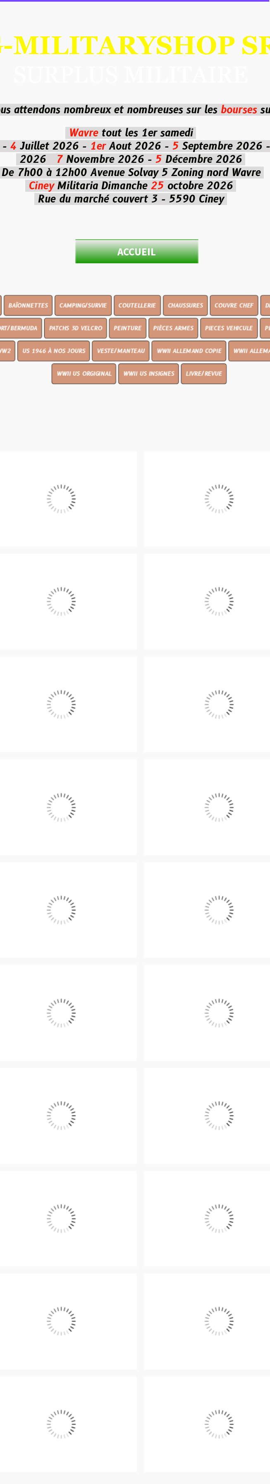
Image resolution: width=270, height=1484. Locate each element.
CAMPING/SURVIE (86, 338)
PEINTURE (128, 360)
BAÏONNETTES (34, 338)
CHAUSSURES (182, 338)
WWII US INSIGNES (148, 403)
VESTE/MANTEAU (121, 381)
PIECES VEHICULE (223, 360)
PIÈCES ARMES (171, 360)
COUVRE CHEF (228, 338)
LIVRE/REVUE (200, 403)
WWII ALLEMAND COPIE (186, 381)
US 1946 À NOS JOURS (58, 381)
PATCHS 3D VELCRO (79, 360)
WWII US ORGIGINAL (87, 403)
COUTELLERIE (137, 338)
